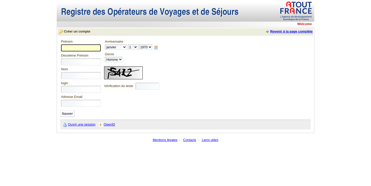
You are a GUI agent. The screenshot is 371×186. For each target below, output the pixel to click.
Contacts (189, 140)
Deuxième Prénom (74, 55)
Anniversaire (114, 41)
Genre (109, 54)
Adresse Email (71, 97)
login (64, 83)
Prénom (67, 41)
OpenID (109, 124)
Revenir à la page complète (291, 31)
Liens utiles (210, 140)
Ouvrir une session (82, 124)
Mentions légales (165, 140)
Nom (64, 69)
